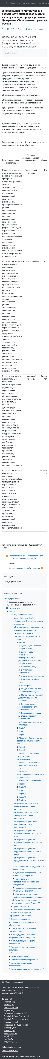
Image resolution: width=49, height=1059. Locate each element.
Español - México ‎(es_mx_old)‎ (16, 1016)
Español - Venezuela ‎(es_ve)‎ (16, 1019)
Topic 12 (22, 787)
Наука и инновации (19, 956)
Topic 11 (22, 784)
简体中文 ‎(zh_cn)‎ (11, 1042)
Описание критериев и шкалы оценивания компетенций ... (43, 29)
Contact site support (12, 982)
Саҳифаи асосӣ (3, 29)
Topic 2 (22, 731)
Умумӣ (22, 642)
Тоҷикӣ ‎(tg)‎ (7, 999)
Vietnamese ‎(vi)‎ (10, 1033)
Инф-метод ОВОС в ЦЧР (12, 993)
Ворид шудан (17, 990)
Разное (14, 953)
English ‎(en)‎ (9, 1010)
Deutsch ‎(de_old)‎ (11, 1007)
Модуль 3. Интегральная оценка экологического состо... (29, 765)
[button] (6, 3)
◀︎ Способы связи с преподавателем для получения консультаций (25, 557)
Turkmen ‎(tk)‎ (9, 1030)
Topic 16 (22, 800)
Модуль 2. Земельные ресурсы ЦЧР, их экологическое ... (28, 756)
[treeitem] (24, 581)
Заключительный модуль (30, 780)
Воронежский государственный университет (20, 29)
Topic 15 (22, 797)
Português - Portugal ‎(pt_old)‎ (16, 1025)
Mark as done (10, 53)
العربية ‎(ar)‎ (8, 1036)
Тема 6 (22, 747)
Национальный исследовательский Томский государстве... (26, 882)
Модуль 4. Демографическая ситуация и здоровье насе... (30, 774)
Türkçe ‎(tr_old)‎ (10, 1028)
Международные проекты (8, 29)
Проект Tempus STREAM (14, 29)
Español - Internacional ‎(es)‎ (15, 1013)
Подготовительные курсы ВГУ (24, 960)
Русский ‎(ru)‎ (9, 1002)
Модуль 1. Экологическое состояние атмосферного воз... (29, 741)
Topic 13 (22, 790)
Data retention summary (12, 1047)
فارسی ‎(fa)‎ (8, 1039)
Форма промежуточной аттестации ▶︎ (26, 568)
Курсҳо (12, 611)
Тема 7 (22, 750)
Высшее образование (20, 919)
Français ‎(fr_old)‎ (11, 1022)
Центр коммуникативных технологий (27, 969)
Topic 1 (22, 728)
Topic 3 (22, 734)
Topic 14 (22, 794)
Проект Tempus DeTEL (23, 906)
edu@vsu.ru (35, 1056)
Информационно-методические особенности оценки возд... (30, 29)
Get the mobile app (10, 1050)
